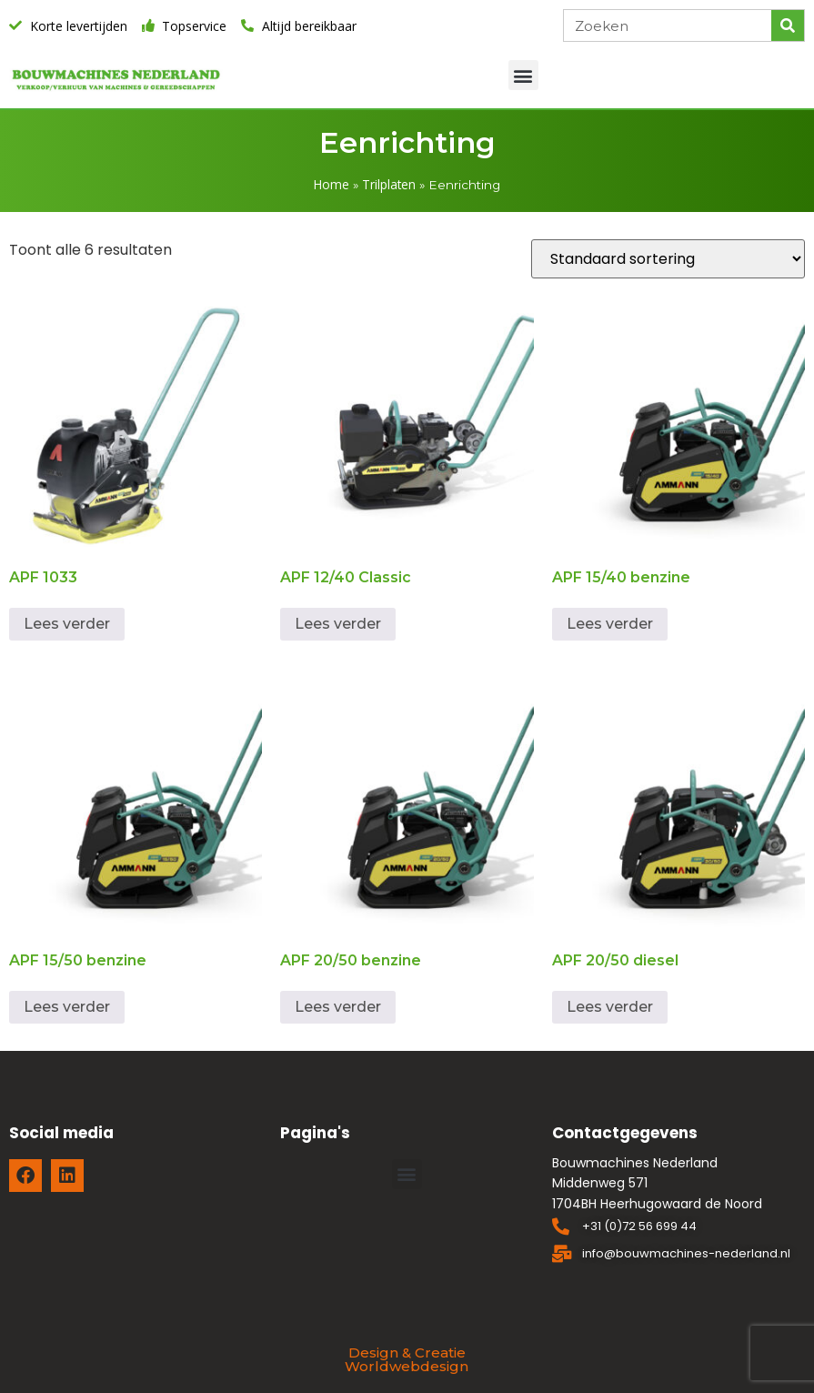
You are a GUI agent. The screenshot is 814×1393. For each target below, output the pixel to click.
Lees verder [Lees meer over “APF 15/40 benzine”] (610, 623)
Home (331, 184)
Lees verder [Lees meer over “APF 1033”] (67, 623)
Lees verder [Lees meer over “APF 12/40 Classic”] (338, 623)
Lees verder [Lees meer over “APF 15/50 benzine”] (67, 1006)
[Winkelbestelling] (668, 258)
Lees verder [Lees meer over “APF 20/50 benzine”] (338, 1006)
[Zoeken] (787, 25)
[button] (523, 75)
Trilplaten (389, 184)
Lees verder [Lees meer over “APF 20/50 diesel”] (610, 1006)
